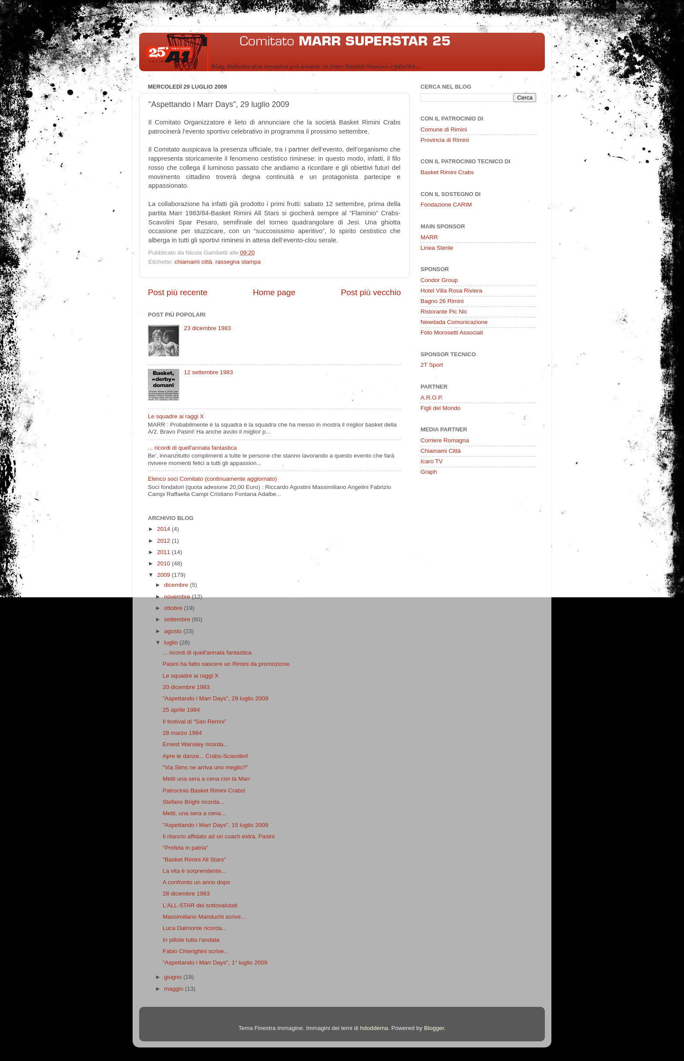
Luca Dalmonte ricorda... (195, 928)
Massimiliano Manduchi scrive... (204, 916)
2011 (164, 552)
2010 (164, 563)
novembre (178, 596)
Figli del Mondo (441, 408)
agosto (173, 631)
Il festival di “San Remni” (194, 721)
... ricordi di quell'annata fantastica (192, 447)
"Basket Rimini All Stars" (194, 859)
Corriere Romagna (445, 440)
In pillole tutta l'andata (191, 940)
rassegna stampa (238, 261)
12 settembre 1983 (208, 372)
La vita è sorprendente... (194, 871)
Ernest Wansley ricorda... (195, 744)
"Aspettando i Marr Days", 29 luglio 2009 (215, 698)
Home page (274, 292)
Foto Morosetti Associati (452, 332)
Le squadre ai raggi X (176, 416)
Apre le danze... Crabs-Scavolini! (206, 756)
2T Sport (432, 365)
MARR (429, 237)
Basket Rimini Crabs (447, 172)
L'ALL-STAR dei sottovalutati (200, 905)
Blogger (434, 1028)
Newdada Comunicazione (454, 322)
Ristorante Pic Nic (444, 311)
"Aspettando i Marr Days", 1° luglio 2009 (215, 962)
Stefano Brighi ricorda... (193, 802)
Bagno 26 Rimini (442, 301)
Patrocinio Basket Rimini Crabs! (204, 790)
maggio (174, 988)
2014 (164, 529)
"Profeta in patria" (186, 847)
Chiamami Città (441, 451)
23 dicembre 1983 (207, 328)
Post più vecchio (371, 292)
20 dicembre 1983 (186, 687)
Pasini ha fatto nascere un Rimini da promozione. (227, 664)
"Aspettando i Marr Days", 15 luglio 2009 (215, 825)
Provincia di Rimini (445, 140)
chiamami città (193, 261)
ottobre (174, 608)
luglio (171, 642)
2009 (164, 575)
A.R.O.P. (432, 397)
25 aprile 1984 (181, 709)
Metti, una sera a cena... (194, 813)
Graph (429, 471)
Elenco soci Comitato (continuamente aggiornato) (212, 478)
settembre (178, 619)
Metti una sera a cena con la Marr (206, 778)
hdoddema (374, 1028)
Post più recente (178, 292)
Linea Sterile (437, 248)
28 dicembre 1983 (186, 893)
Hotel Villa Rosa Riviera (451, 290)
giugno (173, 977)
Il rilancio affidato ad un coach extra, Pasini (218, 836)
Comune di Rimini (444, 129)
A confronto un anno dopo (196, 882)
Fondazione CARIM (446, 204)
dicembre (177, 585)
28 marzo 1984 (182, 733)
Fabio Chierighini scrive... (196, 951)
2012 (164, 540)
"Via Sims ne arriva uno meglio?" (205, 767)
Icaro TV (432, 461)
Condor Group (439, 280)
